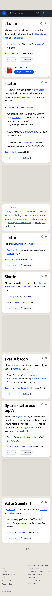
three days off (30, 142)
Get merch (26, 59)
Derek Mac (16, 152)
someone (31, 243)
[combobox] (23, 13)
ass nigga (33, 437)
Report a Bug (7, 584)
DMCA (4, 578)
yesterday (16, 117)
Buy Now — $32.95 (24, 72)
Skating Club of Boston (25, 215)
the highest (28, 286)
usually (31, 365)
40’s (31, 296)
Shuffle (26, 549)
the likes (35, 34)
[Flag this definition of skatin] (45, 23)
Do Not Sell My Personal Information (36, 582)
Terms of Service (8, 575)
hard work (28, 107)
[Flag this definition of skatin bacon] (46, 358)
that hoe (19, 250)
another (10, 253)
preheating (12, 378)
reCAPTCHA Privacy (35, 575)
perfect (43, 509)
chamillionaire (18, 37)
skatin (7, 53)
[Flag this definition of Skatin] (46, 276)
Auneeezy (15, 53)
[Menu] (48, 13)
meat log (17, 369)
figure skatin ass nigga (13, 446)
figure (20, 437)
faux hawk (23, 431)
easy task (26, 97)
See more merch (41, 72)
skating (8, 211)
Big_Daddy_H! (17, 302)
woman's (16, 365)
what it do (12, 44)
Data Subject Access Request (39, 571)
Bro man (11, 250)
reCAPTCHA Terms (35, 578)
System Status (33, 568)
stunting (19, 243)
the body (11, 286)
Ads (3, 565)
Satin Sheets (9, 532)
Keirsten (11, 519)
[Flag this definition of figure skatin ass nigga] (46, 404)
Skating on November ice (19, 222)
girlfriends (30, 427)
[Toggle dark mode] (43, 13)
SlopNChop (21, 532)
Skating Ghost (21, 219)
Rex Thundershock (24, 388)
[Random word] (37, 13)
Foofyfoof (28, 446)
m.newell (15, 259)
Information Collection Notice (39, 565)
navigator (41, 44)
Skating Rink (31, 211)
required (33, 375)
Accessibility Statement (11, 581)
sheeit (29, 44)
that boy (18, 296)
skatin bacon (9, 388)
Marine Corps (38, 89)
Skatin (7, 302)
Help (3, 568)
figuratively (21, 416)
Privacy (5, 571)
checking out (31, 132)
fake (12, 243)
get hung (11, 440)
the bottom (41, 283)
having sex (13, 513)
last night (38, 519)
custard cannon (39, 378)
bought (24, 523)
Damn (11, 296)
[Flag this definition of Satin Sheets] (46, 502)
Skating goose (39, 219)
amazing (11, 509)
